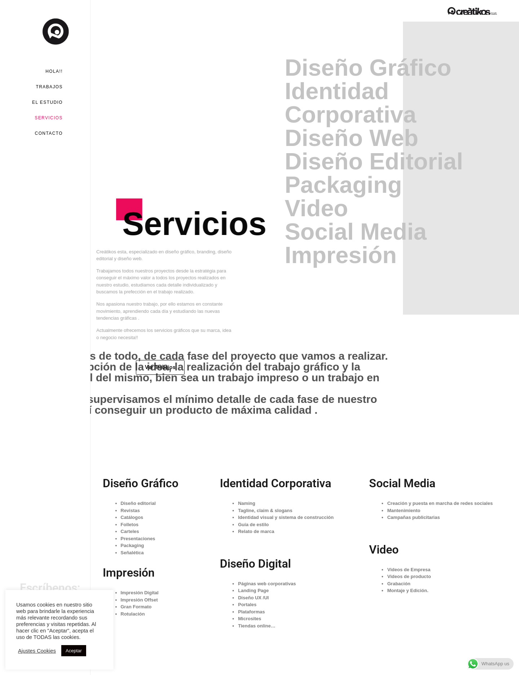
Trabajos (49, 86)
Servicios (49, 117)
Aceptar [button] (74, 650)
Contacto (49, 133)
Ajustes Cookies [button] (37, 651)
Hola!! (54, 71)
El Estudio (47, 102)
